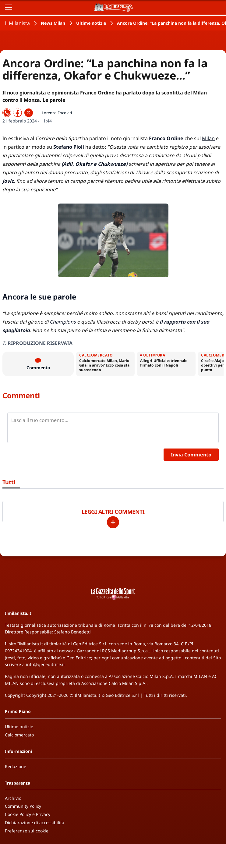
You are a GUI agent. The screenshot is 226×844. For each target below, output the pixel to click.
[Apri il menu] (8, 7)
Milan (208, 138)
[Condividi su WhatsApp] (6, 112)
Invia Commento (191, 454)
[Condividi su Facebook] (17, 112)
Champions (63, 321)
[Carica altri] (113, 522)
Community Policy (23, 806)
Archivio (13, 798)
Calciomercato (19, 735)
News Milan (53, 23)
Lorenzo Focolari (57, 112)
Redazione (15, 766)
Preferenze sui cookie (26, 831)
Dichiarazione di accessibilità (34, 822)
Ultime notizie (91, 23)
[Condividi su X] (28, 112)
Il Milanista (17, 23)
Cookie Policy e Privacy (27, 814)
